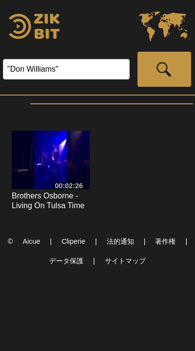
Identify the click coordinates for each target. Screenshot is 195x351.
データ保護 (66, 261)
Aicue (31, 241)
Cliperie (73, 241)
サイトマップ (125, 261)
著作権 (165, 241)
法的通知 (120, 241)
